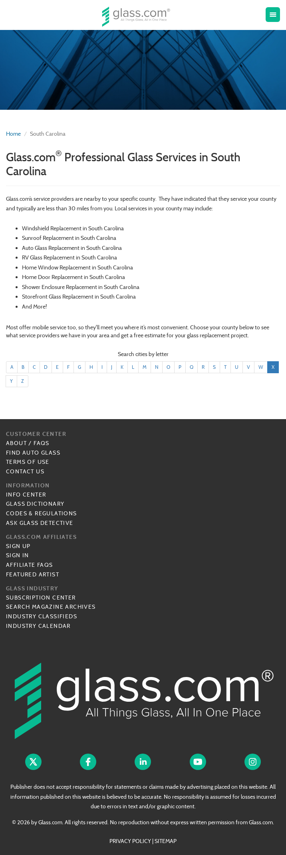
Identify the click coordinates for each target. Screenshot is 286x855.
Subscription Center (41, 597)
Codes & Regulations (41, 513)
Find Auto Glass (33, 452)
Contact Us (25, 471)
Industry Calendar (38, 625)
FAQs (42, 443)
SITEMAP (166, 841)
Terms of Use (28, 461)
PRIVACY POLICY (130, 841)
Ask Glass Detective (39, 522)
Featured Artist (32, 574)
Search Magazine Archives (51, 606)
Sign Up (18, 546)
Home (13, 133)
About (16, 443)
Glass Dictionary (35, 503)
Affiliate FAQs (29, 564)
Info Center (26, 494)
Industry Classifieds (41, 616)
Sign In (17, 555)
